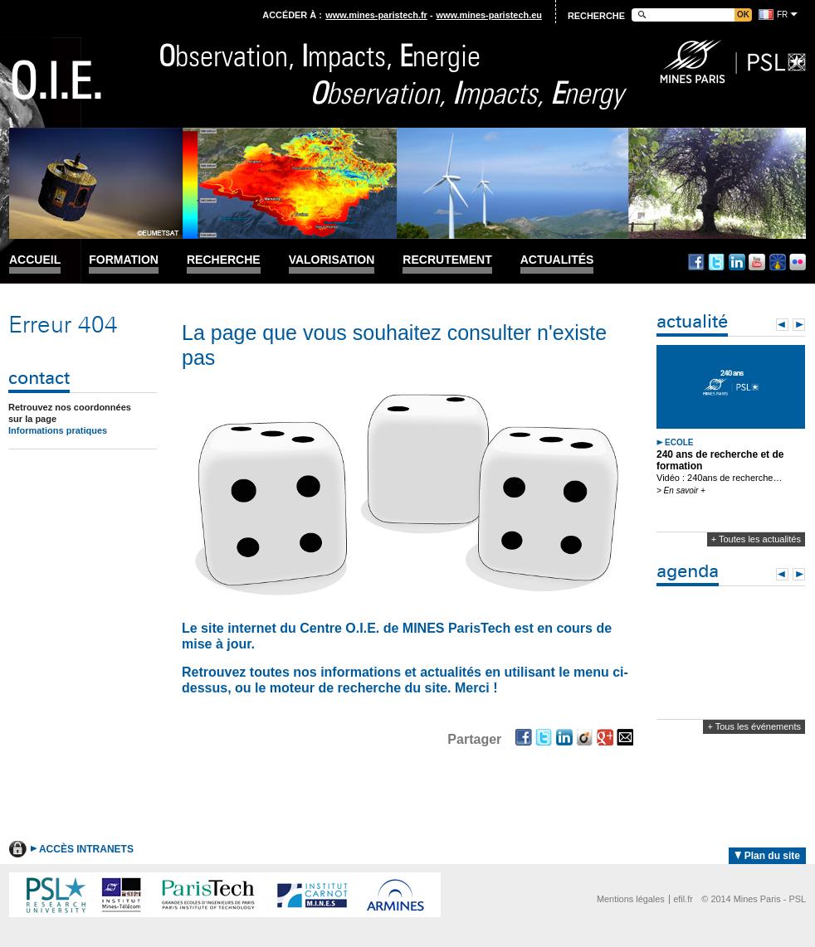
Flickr (797, 262)
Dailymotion (777, 262)
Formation (124, 260)
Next (799, 324)
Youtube (757, 262)
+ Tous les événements (754, 726)
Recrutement (447, 260)
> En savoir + (680, 490)
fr (782, 14)
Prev (782, 324)
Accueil (35, 260)
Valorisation (332, 260)
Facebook (696, 262)
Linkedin (737, 262)
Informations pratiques (57, 430)
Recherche (224, 260)
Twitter (716, 262)
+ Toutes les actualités (756, 539)
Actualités (557, 260)
